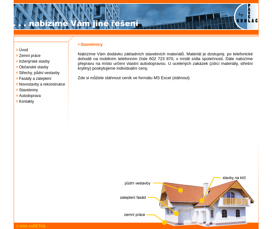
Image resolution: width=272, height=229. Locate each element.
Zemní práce (29, 55)
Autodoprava (30, 96)
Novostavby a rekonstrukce (42, 84)
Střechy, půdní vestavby (39, 73)
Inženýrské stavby (34, 61)
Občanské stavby (33, 67)
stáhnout (181, 78)
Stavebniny (28, 90)
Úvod (23, 50)
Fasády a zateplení (35, 78)
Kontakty (26, 101)
